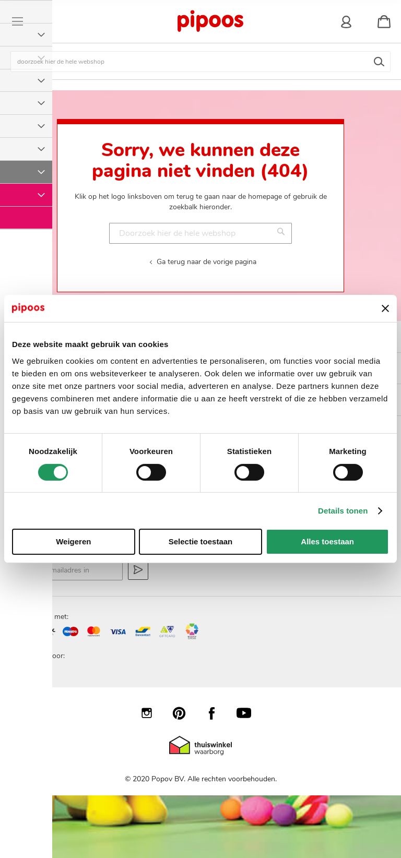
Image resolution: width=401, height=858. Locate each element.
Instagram (151, 713)
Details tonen (343, 510)
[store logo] (209, 21)
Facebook (216, 713)
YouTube (249, 713)
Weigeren (73, 541)
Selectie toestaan (201, 541)
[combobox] (200, 61)
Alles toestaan (327, 541)
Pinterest (184, 713)
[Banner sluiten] (385, 308)
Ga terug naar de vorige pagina (206, 262)
